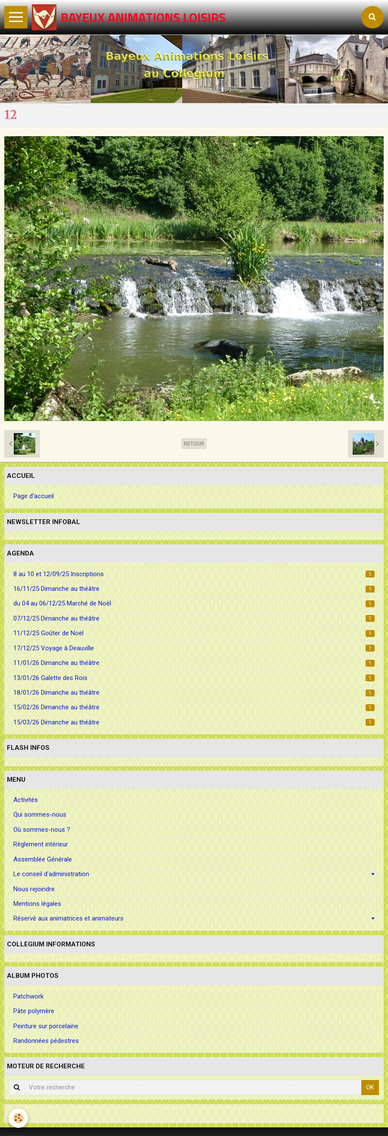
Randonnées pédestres (46, 1041)
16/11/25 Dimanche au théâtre (194, 589)
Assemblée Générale (42, 859)
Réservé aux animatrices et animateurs (68, 918)
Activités (25, 800)
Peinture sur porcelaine (45, 1026)
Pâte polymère (33, 1011)
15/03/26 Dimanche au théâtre (194, 722)
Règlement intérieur (40, 844)
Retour (194, 443)
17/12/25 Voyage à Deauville (194, 648)
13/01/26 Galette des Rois (194, 678)
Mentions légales (37, 904)
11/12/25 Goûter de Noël (194, 633)
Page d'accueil (33, 496)
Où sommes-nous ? (41, 829)
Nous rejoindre (34, 889)
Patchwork (28, 996)
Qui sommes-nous (39, 814)
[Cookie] (18, 1118)
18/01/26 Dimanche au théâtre (194, 692)
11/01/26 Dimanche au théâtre (194, 663)
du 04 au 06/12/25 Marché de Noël (194, 603)
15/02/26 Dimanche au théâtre (194, 707)
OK (370, 1087)
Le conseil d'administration (51, 874)
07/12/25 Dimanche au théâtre (194, 618)
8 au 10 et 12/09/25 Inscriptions (194, 574)
